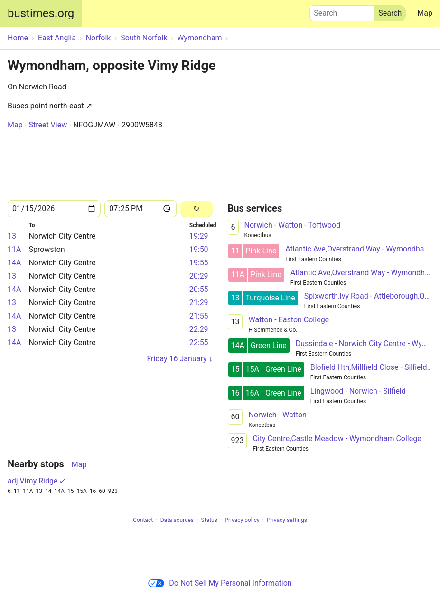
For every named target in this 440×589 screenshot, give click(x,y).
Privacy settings (287, 520)
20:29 (198, 275)
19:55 (198, 262)
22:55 (198, 342)
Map (424, 13)
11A (14, 249)
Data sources (177, 520)
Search (341, 11)
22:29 (198, 329)
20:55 (198, 289)
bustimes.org (41, 13)
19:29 (198, 236)
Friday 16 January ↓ (179, 358)
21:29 (198, 302)
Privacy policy (242, 520)
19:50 (198, 249)
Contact (143, 520)
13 (12, 236)
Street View (47, 124)
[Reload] (196, 209)
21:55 (198, 315)
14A (14, 262)
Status (209, 520)
